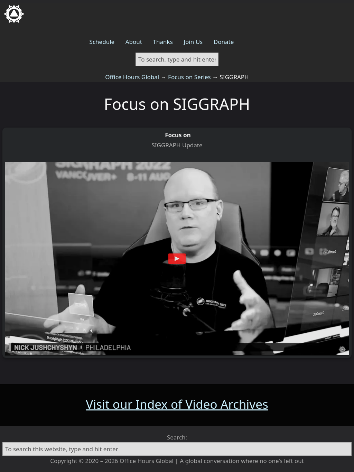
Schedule (102, 42)
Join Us (193, 42)
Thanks (163, 42)
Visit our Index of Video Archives (177, 404)
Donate (224, 42)
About (133, 42)
